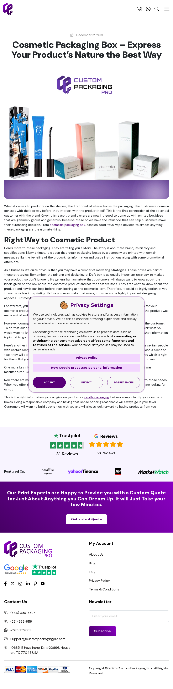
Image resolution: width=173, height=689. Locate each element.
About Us (96, 554)
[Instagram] (20, 583)
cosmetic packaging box (67, 225)
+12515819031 (20, 630)
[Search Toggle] (156, 10)
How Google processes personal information (86, 367)
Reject (86, 382)
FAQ (92, 572)
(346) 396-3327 (22, 613)
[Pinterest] (35, 583)
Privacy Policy (99, 580)
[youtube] (42, 583)
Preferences (123, 382)
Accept (49, 382)
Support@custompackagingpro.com (38, 639)
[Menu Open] (167, 11)
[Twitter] (13, 583)
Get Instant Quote (86, 519)
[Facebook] (5, 583)
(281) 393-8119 (21, 621)
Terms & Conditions (104, 589)
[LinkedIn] (28, 583)
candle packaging (96, 397)
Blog (92, 563)
